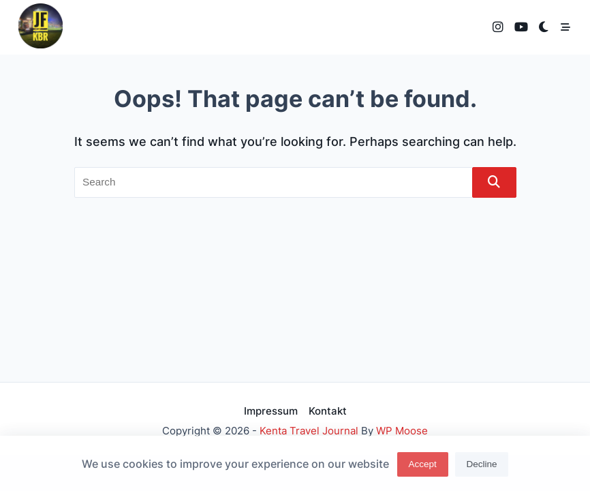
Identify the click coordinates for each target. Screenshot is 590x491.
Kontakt (328, 410)
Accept (422, 467)
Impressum (271, 410)
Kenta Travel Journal (309, 430)
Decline (482, 467)
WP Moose (402, 430)
